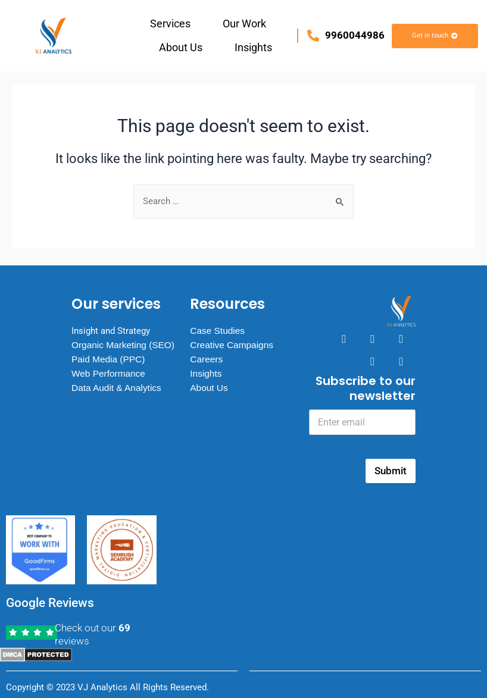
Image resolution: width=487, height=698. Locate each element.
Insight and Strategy (113, 325)
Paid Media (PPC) (109, 366)
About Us (180, 47)
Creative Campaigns (233, 340)
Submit (390, 471)
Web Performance (109, 380)
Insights (253, 47)
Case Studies (218, 326)
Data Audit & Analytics (118, 395)
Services (170, 23)
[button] (173, 24)
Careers (207, 354)
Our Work (244, 23)
